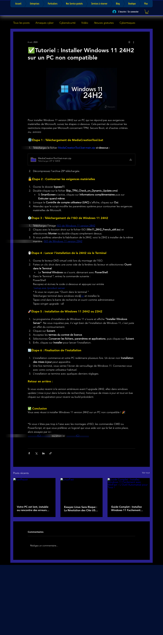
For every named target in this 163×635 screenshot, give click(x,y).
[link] (146, 12)
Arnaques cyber (44, 22)
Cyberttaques (127, 22)
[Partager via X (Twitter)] (36, 453)
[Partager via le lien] (50, 453)
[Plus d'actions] (133, 42)
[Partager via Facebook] (29, 453)
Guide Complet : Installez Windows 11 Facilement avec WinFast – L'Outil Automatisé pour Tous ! (126, 508)
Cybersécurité (67, 22)
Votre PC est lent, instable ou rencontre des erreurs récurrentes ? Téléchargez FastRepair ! (32, 508)
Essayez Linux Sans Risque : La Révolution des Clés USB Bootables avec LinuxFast (80, 508)
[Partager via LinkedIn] (43, 453)
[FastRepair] (34, 490)
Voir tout (146, 472)
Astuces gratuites (104, 22)
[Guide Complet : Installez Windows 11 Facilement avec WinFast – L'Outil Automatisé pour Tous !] (129, 490)
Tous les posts (21, 22)
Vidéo (84, 22)
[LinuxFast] (82, 490)
